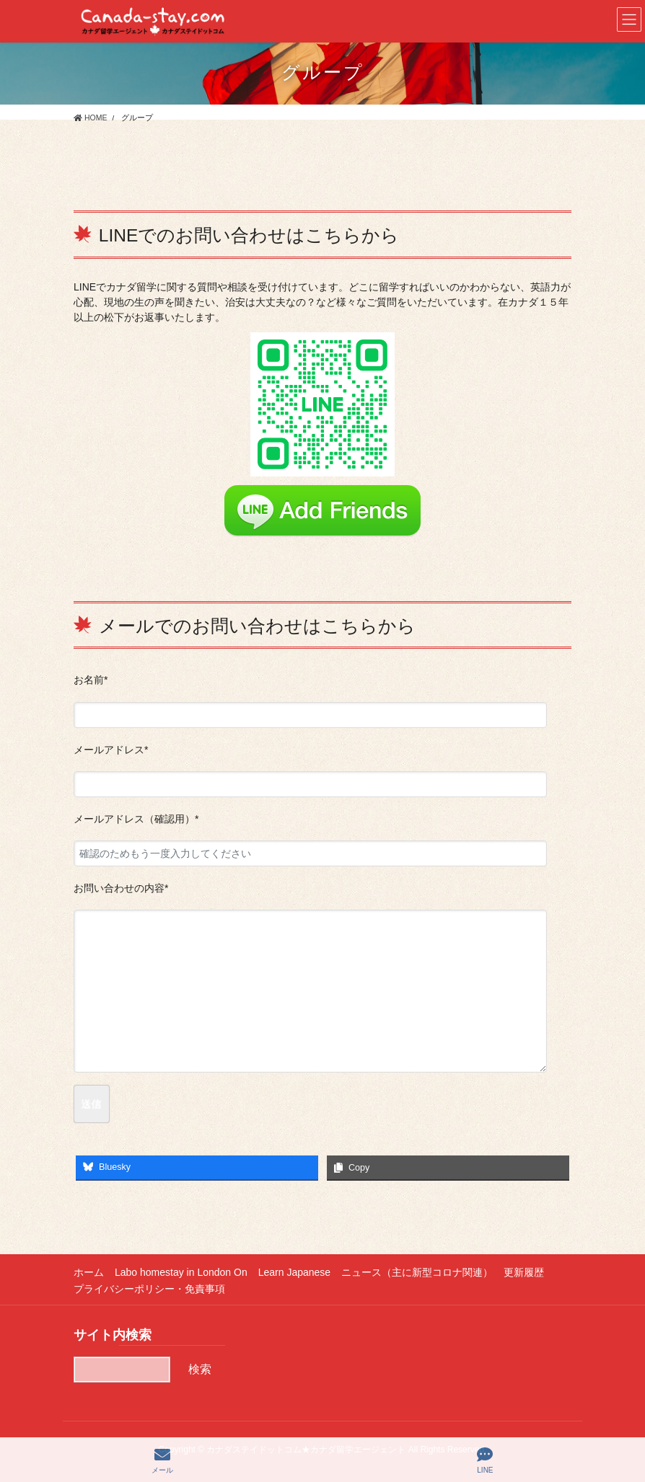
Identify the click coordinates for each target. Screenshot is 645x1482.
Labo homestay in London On (181, 1272)
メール (162, 1460)
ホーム (89, 1272)
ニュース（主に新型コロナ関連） (417, 1272)
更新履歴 (524, 1272)
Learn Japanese (294, 1272)
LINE (485, 1460)
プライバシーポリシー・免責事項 (149, 1289)
